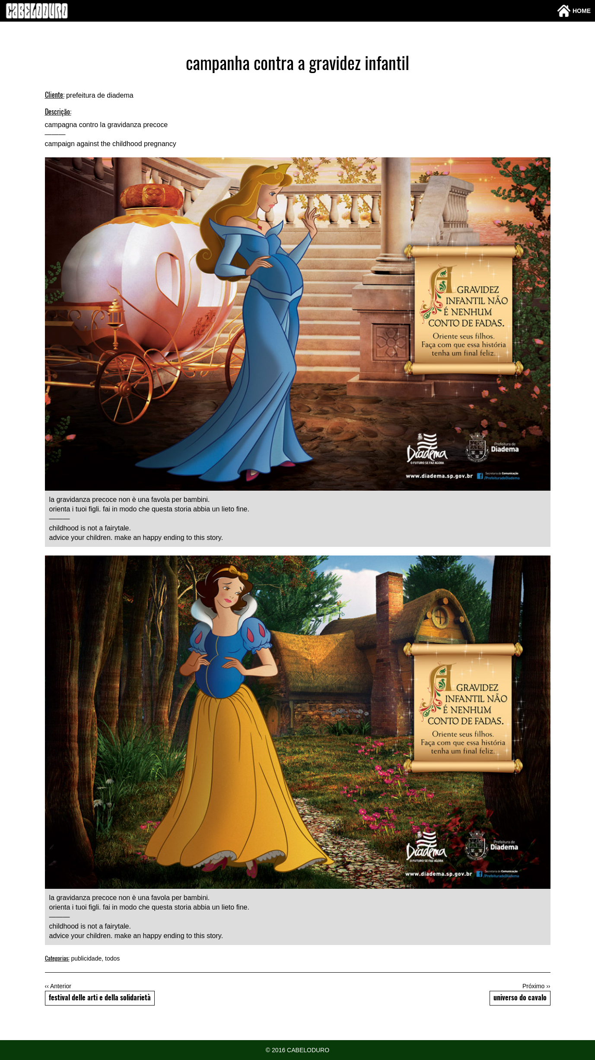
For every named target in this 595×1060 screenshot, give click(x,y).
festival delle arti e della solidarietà (100, 998)
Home (574, 10)
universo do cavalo (520, 998)
